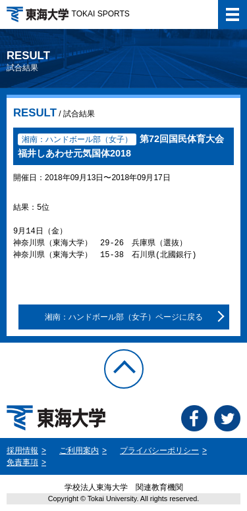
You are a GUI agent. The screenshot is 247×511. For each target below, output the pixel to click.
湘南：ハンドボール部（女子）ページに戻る (124, 317)
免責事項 (22, 462)
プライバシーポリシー (159, 450)
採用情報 (22, 450)
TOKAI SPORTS (68, 13)
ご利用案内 (79, 450)
